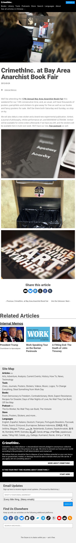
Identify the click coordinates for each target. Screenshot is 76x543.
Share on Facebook (45, 291)
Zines (4, 386)
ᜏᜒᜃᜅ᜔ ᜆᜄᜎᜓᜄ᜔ (63, 435)
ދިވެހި (28, 435)
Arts (4, 376)
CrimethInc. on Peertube (54, 518)
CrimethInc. (6, 2)
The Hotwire (45, 409)
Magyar (13, 428)
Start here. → (66, 474)
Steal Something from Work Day (28, 389)
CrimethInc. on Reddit (64, 518)
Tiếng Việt (13, 435)
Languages (49, 6)
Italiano (22, 422)
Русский (69, 422)
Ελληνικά (20, 425)
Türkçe (21, 428)
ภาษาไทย (54, 432)
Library (11, 6)
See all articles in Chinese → (13, 9)
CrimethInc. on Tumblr (32, 518)
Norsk (52, 435)
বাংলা (17, 432)
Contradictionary (39, 396)
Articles (6, 373)
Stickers (30, 386)
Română (9, 432)
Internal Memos (10, 90)
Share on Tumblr (50, 291)
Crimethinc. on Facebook (11, 518)
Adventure (12, 376)
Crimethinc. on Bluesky (21, 518)
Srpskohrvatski (61, 428)
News (60, 376)
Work (50, 396)
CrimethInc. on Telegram (43, 518)
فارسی (29, 428)
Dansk (40, 432)
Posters (21, 386)
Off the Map (7, 402)
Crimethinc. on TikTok (48, 518)
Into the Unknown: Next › (60, 301)
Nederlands (38, 428)
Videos (38, 386)
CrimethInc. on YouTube (59, 518)
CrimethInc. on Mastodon (5, 518)
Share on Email (25, 291)
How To (53, 376)
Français (40, 422)
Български (31, 425)
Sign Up (68, 504)
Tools (17, 6)
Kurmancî (43, 435)
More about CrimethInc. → (60, 463)
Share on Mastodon (35, 291)
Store (33, 6)
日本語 (59, 425)
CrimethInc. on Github (27, 518)
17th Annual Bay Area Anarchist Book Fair (42, 99)
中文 (65, 425)
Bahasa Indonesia (46, 425)
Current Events (34, 376)
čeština (5, 428)
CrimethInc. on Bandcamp (38, 518)
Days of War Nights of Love (35, 399)
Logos (52, 386)
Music (45, 386)
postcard (57, 126)
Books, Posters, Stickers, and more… (19, 415)
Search (40, 6)
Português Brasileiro (54, 422)
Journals (12, 386)
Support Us (70, 2)
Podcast (6, 405)
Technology (7, 379)
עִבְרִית (46, 432)
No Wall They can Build (28, 409)
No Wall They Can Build (60, 399)
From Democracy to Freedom (16, 396)
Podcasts (26, 6)
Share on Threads (40, 291)
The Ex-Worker (9, 409)
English (5, 422)
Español (14, 422)
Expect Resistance (63, 396)
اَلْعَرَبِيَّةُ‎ (33, 432)
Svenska (25, 432)
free (51, 126)
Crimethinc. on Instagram (16, 518)
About (58, 6)
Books (3, 6)
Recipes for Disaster (11, 399)
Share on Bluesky (30, 291)
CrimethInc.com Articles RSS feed (70, 518)
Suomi (12, 425)
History (45, 376)
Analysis (22, 376)
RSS (11, 373)
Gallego (34, 435)
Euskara (49, 428)
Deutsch (31, 422)
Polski (5, 425)
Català (22, 435)
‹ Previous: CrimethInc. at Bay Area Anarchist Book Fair (27, 301)
